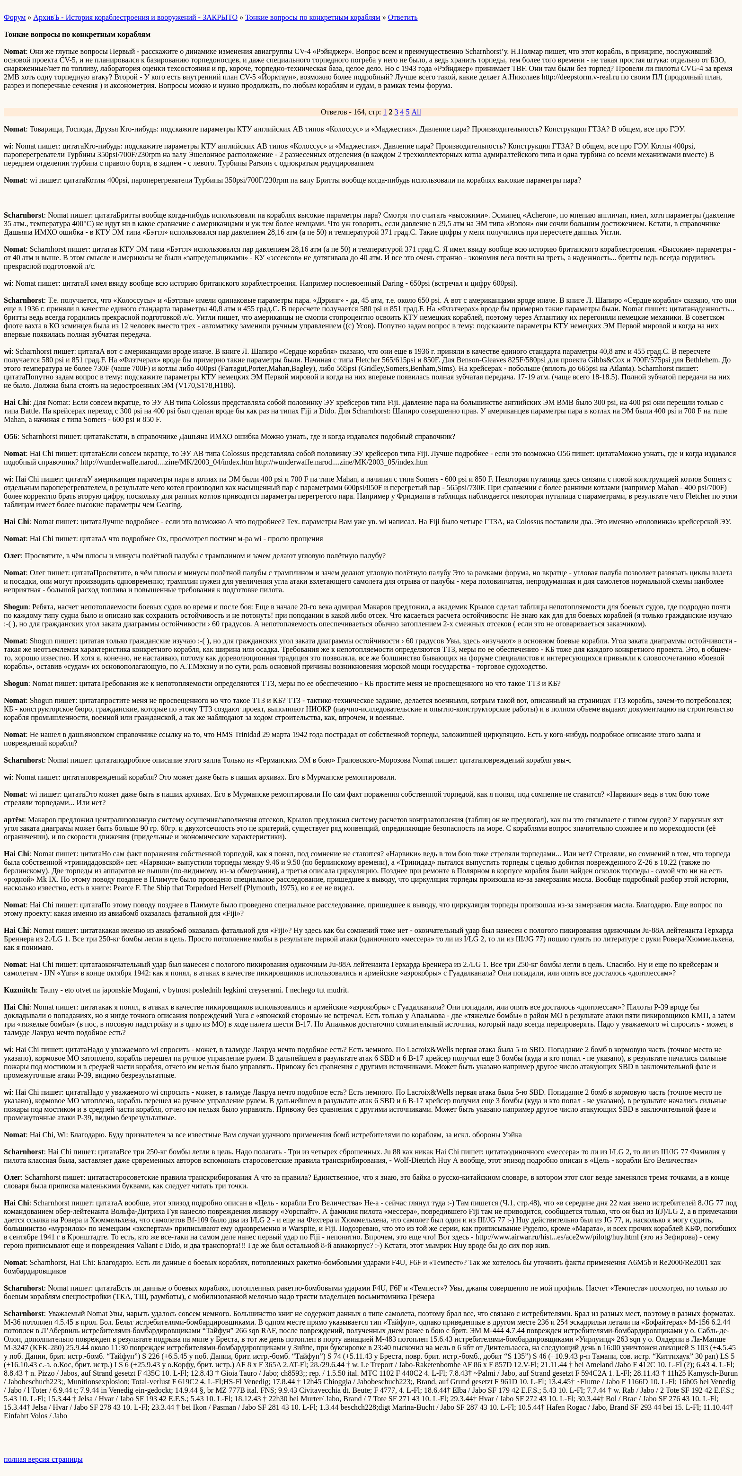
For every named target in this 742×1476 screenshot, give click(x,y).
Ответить (403, 17)
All (416, 112)
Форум (15, 17)
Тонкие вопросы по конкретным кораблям (312, 17)
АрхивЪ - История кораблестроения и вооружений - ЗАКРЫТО (135, 17)
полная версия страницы (43, 1459)
